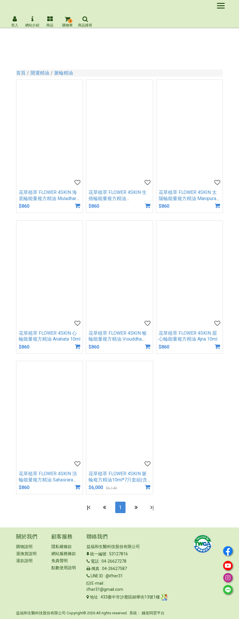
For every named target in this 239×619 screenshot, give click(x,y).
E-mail (97, 583)
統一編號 (98, 554)
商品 (49, 21)
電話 (95, 561)
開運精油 (39, 73)
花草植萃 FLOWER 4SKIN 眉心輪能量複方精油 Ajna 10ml (188, 336)
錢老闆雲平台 (153, 613)
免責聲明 (59, 561)
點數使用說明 (63, 568)
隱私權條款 (61, 546)
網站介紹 (32, 21)
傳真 (95, 568)
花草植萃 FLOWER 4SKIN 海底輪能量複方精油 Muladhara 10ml (49, 198)
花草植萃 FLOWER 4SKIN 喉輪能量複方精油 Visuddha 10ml (118, 339)
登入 (14, 21)
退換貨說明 (26, 554)
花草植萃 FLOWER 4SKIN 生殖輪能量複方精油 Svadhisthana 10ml (118, 198)
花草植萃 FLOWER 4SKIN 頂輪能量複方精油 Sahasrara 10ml (48, 480)
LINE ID (97, 576)
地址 (94, 597)
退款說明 (24, 561)
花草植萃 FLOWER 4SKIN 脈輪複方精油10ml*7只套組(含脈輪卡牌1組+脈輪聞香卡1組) (119, 480)
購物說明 (24, 546)
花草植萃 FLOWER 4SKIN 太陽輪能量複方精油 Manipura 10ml (188, 198)
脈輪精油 (63, 73)
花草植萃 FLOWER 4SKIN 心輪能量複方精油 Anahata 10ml (49, 336)
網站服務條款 (63, 554)
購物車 (67, 21)
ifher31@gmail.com (105, 589)
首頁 (21, 73)
